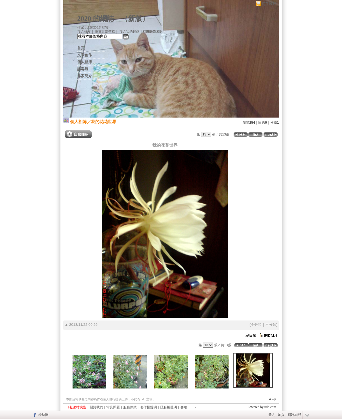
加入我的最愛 (129, 32)
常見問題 (113, 407)
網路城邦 (269, 4)
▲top (272, 399)
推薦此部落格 (105, 32)
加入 (281, 415)
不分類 (256, 324)
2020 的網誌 (95, 18)
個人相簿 (84, 62)
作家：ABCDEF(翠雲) (93, 27)
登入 (271, 415)
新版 (135, 18)
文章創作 (84, 55)
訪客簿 (82, 69)
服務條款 (130, 407)
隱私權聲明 (168, 407)
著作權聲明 (148, 407)
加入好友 (84, 32)
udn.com (270, 407)
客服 (183, 407)
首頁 (81, 48)
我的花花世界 (103, 121)
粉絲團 (43, 415)
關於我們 (96, 407)
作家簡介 (84, 76)
